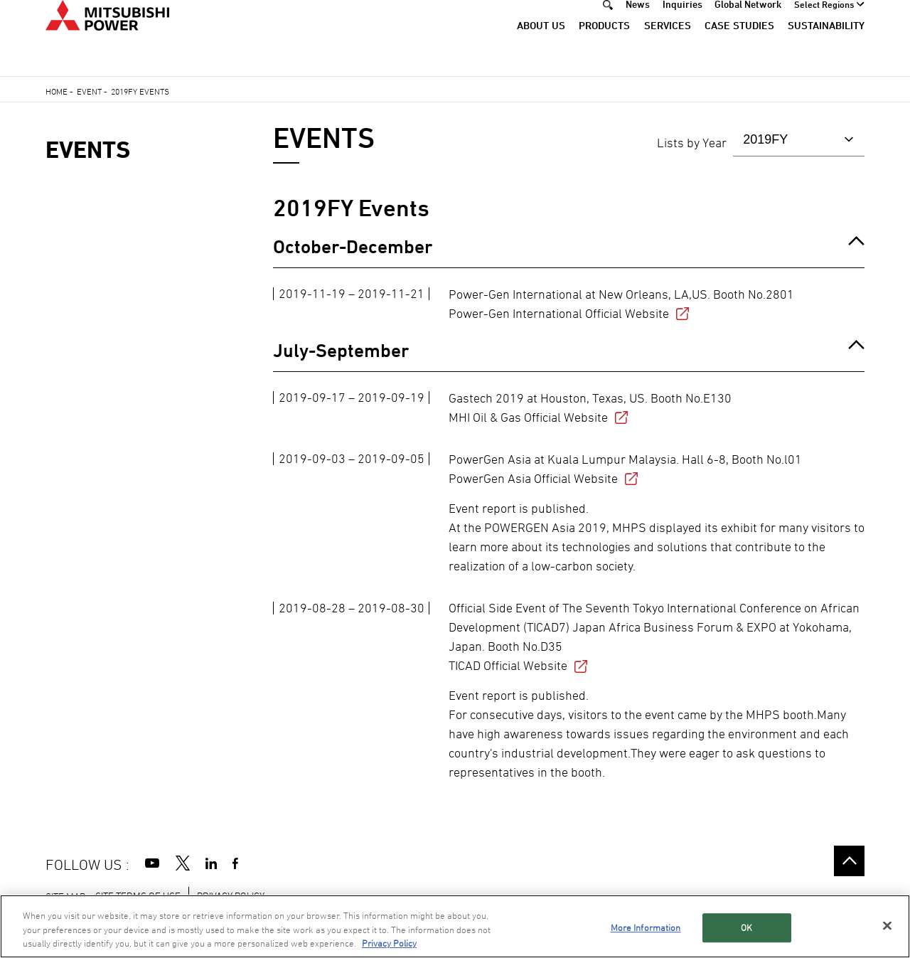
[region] (455, 926)
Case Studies (739, 48)
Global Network (747, 27)
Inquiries (682, 27)
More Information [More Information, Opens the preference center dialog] (646, 927)
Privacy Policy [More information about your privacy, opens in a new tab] (389, 943)
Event (89, 91)
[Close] (887, 925)
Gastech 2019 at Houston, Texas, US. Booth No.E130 (590, 407)
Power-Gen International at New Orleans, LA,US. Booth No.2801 (621, 304)
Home (57, 91)
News (638, 27)
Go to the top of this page (849, 861)
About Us (541, 48)
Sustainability (826, 48)
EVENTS (88, 150)
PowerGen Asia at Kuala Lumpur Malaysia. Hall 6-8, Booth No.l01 (625, 469)
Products (604, 48)
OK (746, 927)
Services (667, 48)
